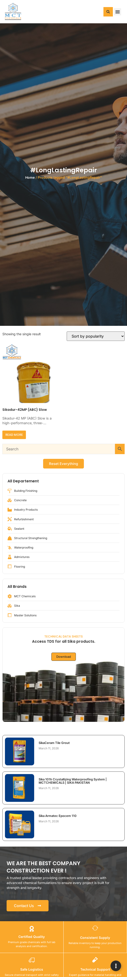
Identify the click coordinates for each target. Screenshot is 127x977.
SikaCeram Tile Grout (54, 743)
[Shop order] (96, 336)
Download (63, 656)
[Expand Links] (116, 966)
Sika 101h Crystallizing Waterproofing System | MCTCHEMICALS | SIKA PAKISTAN (73, 780)
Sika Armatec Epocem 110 (58, 816)
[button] (108, 11)
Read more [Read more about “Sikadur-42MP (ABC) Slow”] (14, 434)
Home (30, 177)
